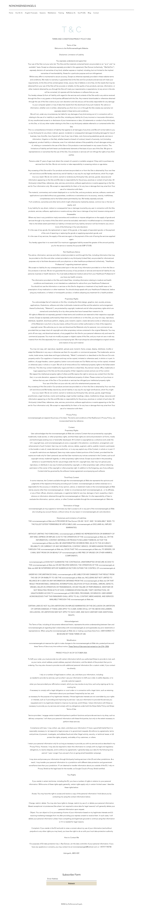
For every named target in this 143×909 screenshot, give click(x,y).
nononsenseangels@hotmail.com (85, 847)
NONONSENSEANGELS (22, 5)
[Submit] (71, 883)
